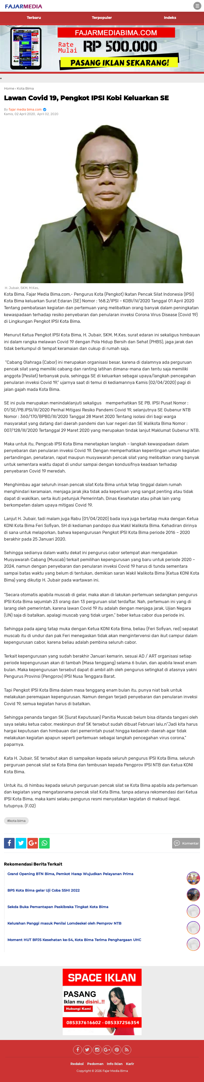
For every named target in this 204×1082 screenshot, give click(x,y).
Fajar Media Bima (115, 1071)
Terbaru (34, 17)
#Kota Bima (16, 821)
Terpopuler (102, 17)
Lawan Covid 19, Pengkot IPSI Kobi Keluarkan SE (86, 98)
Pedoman (95, 1064)
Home (9, 88)
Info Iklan (114, 1064)
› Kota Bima (24, 88)
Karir (130, 1064)
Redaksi (77, 1064)
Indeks (170, 17)
